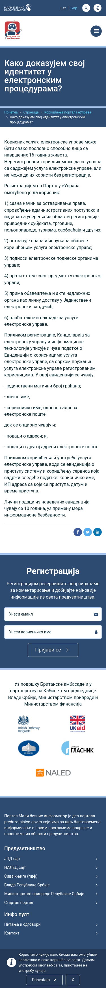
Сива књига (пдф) (20, 876)
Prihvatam (45, 980)
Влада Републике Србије (27, 885)
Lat (63, 8)
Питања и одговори (22, 924)
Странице (30, 112)
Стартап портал (18, 902)
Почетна (11, 112)
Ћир (73, 8)
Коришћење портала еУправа (67, 112)
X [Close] (73, 980)
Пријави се (53, 650)
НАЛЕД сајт (15, 867)
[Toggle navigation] (96, 31)
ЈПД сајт (12, 858)
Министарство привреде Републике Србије (44, 893)
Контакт (11, 933)
